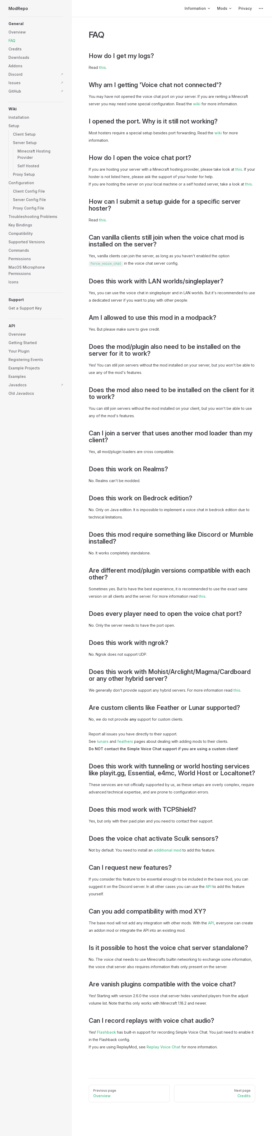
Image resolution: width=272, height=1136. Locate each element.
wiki (196, 104)
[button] (35, 24)
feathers (125, 741)
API (209, 886)
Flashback (106, 1032)
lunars (103, 741)
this (102, 67)
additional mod (167, 850)
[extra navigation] (261, 8)
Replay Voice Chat (163, 1047)
